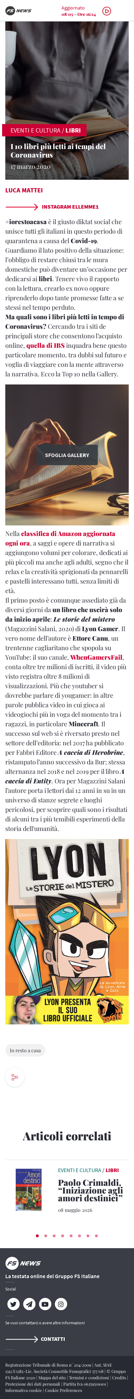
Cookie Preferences (63, 1390)
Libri (73, 130)
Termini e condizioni (89, 1377)
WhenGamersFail (96, 657)
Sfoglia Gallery (67, 454)
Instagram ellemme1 (52, 206)
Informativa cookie (24, 1390)
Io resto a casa (25, 1050)
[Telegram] (29, 1304)
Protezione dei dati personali (33, 1384)
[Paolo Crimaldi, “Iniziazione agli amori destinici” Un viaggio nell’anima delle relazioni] (93, 1191)
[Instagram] (61, 1304)
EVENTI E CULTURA (35, 130)
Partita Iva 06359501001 (85, 1384)
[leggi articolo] (30, 1188)
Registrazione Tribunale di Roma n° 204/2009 (48, 1365)
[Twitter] (13, 1304)
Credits (119, 1377)
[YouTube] (45, 1304)
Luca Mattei (24, 190)
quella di (45, 345)
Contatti (35, 1338)
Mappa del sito (52, 1377)
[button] (37, 1235)
